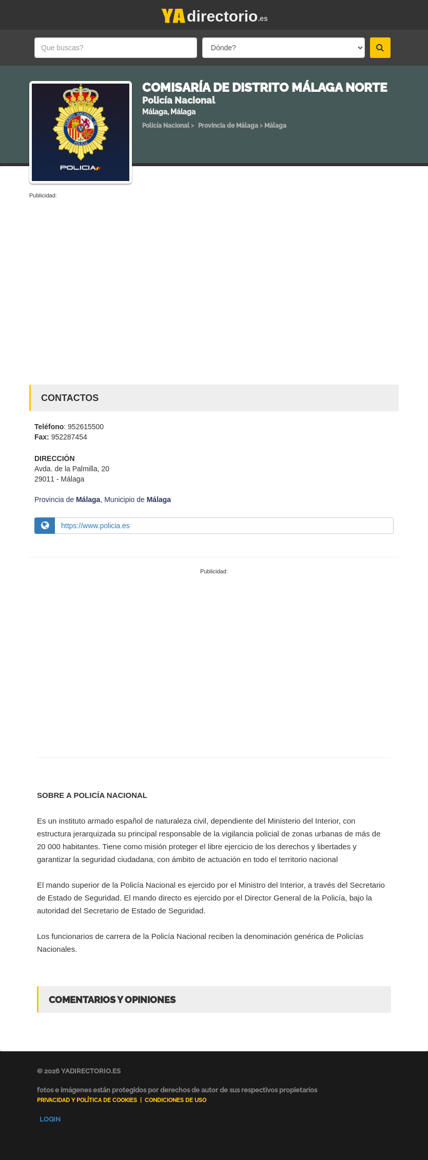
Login (50, 1119)
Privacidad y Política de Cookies (87, 1100)
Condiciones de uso (175, 1100)
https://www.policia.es (95, 525)
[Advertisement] (214, 277)
